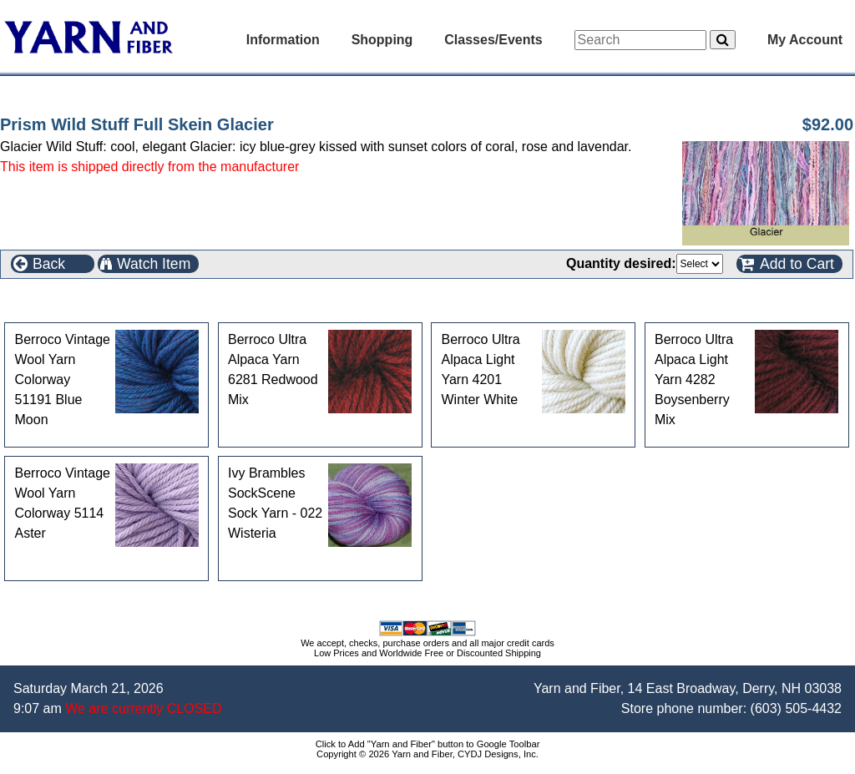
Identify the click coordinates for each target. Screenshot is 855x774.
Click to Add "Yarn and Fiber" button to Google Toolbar (428, 744)
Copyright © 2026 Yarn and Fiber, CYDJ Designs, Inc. (427, 754)
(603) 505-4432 (796, 708)
